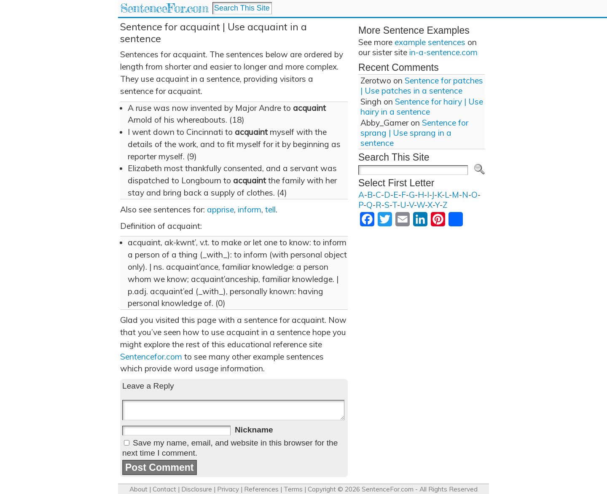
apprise (220, 209)
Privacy (228, 489)
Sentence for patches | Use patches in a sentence (421, 85)
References (261, 489)
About (138, 489)
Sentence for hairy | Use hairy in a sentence (421, 107)
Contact (164, 489)
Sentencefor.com (151, 357)
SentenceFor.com (164, 8)
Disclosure (196, 489)
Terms (293, 489)
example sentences (430, 42)
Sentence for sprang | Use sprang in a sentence (414, 133)
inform (249, 209)
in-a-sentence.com (443, 52)
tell (270, 209)
